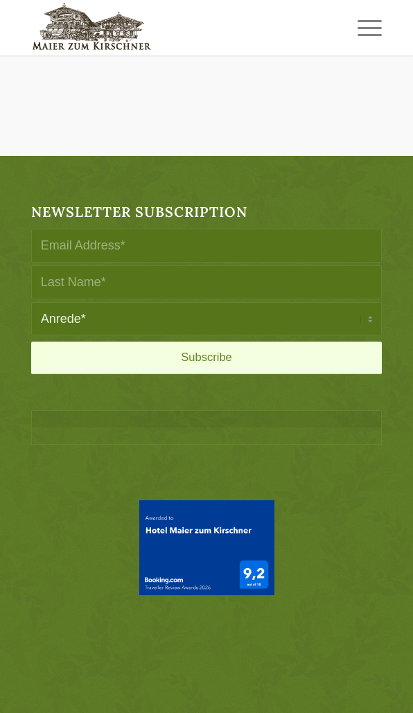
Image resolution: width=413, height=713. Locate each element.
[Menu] (363, 27)
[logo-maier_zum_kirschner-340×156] (171, 27)
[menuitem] (363, 27)
